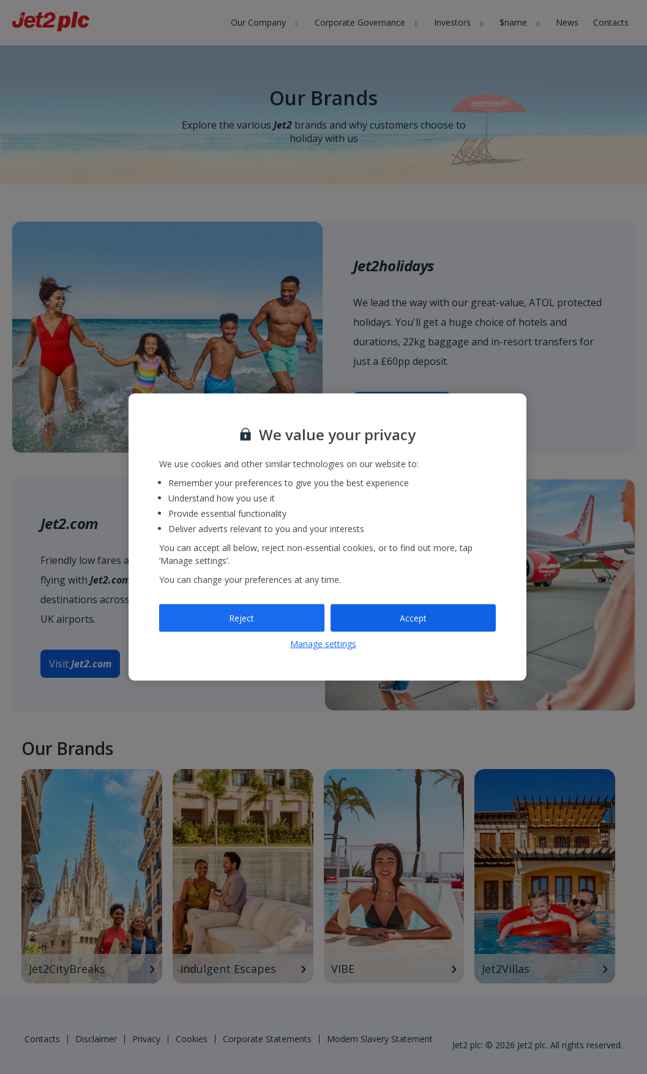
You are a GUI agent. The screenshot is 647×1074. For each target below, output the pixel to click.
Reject (241, 617)
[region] (327, 537)
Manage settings (323, 644)
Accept (413, 617)
